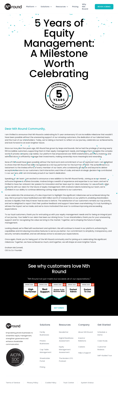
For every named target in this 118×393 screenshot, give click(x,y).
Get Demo (59, 308)
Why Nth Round (85, 6)
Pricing (75, 6)
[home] (13, 6)
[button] (31, 6)
